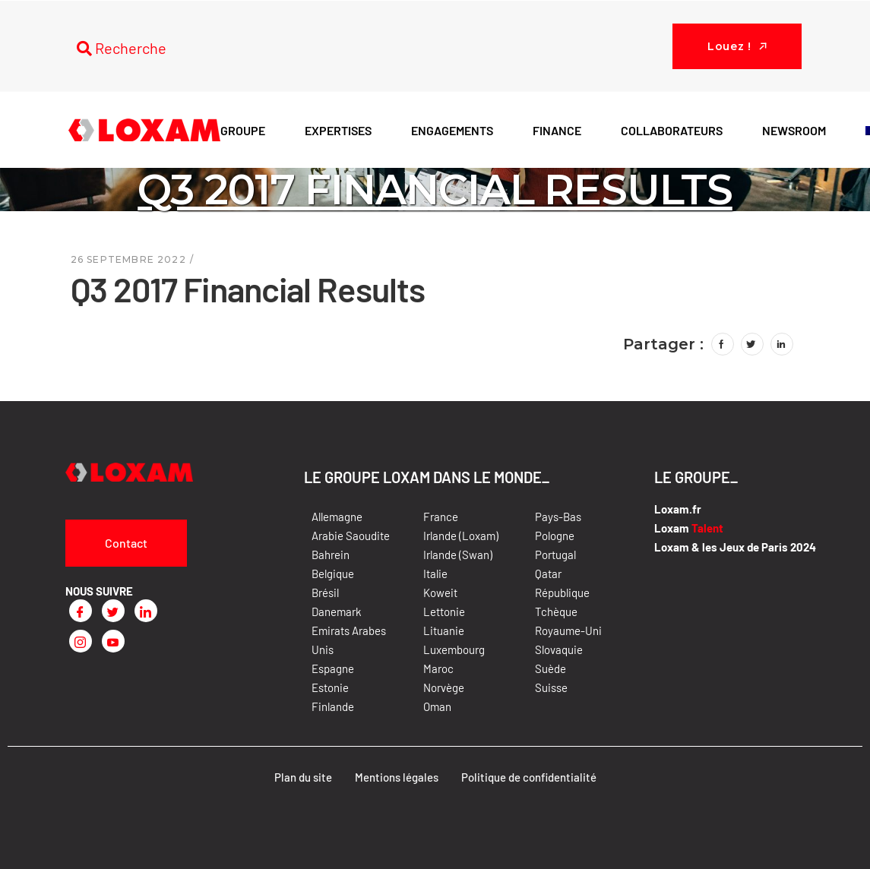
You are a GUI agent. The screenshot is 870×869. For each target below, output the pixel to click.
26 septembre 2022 (128, 259)
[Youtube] (113, 641)
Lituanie (443, 630)
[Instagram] (80, 641)
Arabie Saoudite (351, 535)
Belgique (333, 573)
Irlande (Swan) (457, 554)
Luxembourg (454, 649)
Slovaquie (559, 649)
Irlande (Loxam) (460, 535)
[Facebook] (80, 610)
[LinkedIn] (145, 610)
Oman (437, 706)
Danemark (337, 611)
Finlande (333, 706)
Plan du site (303, 777)
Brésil (325, 592)
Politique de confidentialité (528, 777)
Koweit (440, 592)
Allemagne (337, 516)
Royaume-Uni (568, 630)
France (440, 516)
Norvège (443, 687)
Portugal (555, 554)
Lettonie (444, 611)
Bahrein (331, 554)
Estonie (330, 687)
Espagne (333, 668)
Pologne (554, 535)
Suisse (551, 687)
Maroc (438, 668)
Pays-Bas (558, 516)
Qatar (548, 573)
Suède (550, 668)
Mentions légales (396, 777)
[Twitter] (113, 610)
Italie (435, 573)
